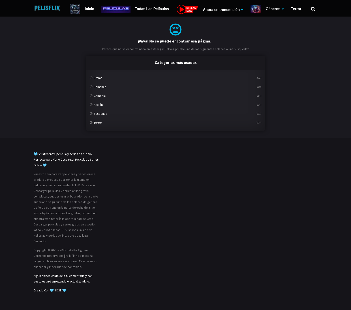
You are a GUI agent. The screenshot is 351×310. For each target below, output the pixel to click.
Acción (98, 105)
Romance (100, 87)
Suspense (100, 114)
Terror (296, 9)
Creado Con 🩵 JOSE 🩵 (50, 290)
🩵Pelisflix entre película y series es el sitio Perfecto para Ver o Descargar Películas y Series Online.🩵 (66, 159)
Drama (98, 78)
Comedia (100, 96)
